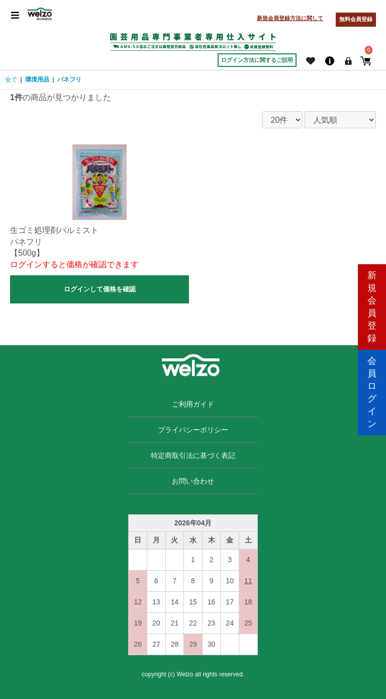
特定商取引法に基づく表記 (193, 455)
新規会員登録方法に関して (290, 18)
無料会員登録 (355, 19)
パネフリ (69, 79)
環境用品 (37, 79)
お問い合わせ (193, 481)
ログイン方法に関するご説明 (257, 60)
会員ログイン (371, 392)
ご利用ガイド (193, 404)
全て (11, 79)
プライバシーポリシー (193, 430)
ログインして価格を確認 (100, 289)
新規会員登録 (371, 306)
